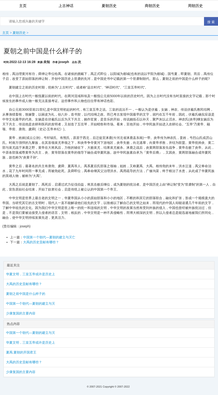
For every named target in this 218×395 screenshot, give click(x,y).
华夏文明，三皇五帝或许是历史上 (30, 274)
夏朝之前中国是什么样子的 (25, 294)
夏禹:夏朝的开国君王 (21, 352)
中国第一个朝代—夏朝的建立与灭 (30, 303)
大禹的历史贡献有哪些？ (41, 242)
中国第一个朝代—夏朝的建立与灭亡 (49, 237)
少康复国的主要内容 (20, 313)
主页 (5, 33)
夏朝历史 (19, 33)
